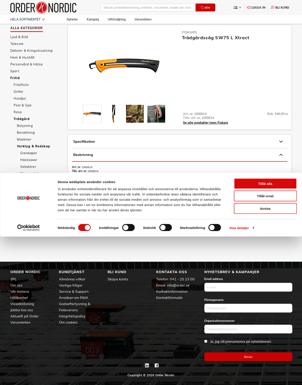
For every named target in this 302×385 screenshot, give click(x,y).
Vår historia (19, 291)
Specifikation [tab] (178, 153)
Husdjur (20, 110)
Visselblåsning (22, 304)
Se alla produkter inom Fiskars (205, 135)
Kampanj (93, 19)
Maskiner (24, 151)
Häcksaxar (28, 172)
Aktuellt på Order (24, 316)
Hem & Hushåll (22, 69)
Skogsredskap (31, 185)
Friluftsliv (21, 97)
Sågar (25, 192)
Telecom (17, 56)
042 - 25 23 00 (182, 279)
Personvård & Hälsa (26, 76)
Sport (15, 83)
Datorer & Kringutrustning (31, 63)
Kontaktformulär (169, 297)
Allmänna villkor (72, 279)
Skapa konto (118, 279)
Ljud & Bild (19, 49)
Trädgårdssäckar (33, 199)
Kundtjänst (71, 272)
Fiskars (189, 44)
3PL (13, 279)
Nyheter (72, 19)
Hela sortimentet (27, 19)
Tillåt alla (265, 332)
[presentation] (92, 126)
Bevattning (26, 144)
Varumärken (143, 19)
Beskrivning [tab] (178, 166)
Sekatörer (28, 179)
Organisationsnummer (220, 320)
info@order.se (178, 285)
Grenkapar (28, 165)
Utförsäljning (117, 19)
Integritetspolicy (72, 316)
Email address (214, 279)
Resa (18, 124)
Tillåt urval (265, 344)
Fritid (15, 90)
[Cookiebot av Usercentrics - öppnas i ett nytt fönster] (28, 376)
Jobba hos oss (21, 310)
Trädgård (22, 131)
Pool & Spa (22, 117)
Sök (205, 7)
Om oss (16, 285)
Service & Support (74, 291)
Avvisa (265, 357)
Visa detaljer (239, 376)
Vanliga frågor (70, 285)
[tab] (92, 126)
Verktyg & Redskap (33, 158)
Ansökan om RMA (73, 297)
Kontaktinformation (172, 291)
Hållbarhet (19, 297)
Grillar (19, 104)
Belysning (25, 138)
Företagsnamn (215, 300)
